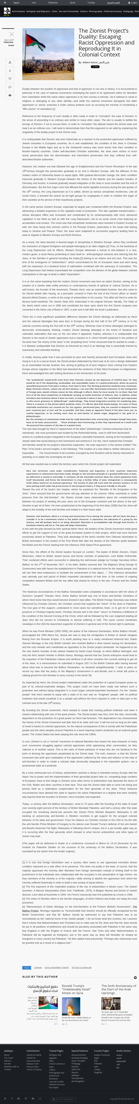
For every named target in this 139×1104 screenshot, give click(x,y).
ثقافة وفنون (121, 1061)
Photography (95, 11)
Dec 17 (104, 1024)
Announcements (79, 1055)
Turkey (91, 2)
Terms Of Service (34, 1069)
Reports (75, 1072)
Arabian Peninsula (102, 1055)
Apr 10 (64, 1024)
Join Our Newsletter (63, 1099)
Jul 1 (56, 1024)
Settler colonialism (81, 967)
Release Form (33, 1063)
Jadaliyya (7, 11)
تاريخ (118, 1064)
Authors (7, 1060)
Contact (7, 1069)
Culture (84, 11)
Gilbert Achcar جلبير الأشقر (96, 62)
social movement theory (57, 967)
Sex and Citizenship (69, 11)
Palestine (53, 2)
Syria (72, 2)
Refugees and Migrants (38, 11)
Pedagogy (128, 11)
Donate (7, 1063)
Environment (18, 11)
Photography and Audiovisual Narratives (56, 1075)
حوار (117, 1067)
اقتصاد (118, 1058)
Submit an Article (34, 1055)
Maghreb (98, 1072)
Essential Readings (80, 1058)
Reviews (75, 1066)
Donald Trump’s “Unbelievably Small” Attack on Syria (76, 989)
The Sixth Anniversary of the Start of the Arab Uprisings (118, 989)
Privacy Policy (33, 1066)
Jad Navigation (78, 1081)
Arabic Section (123, 1050)
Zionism (38, 967)
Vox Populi (53, 1087)
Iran (34, 2)
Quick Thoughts (78, 1060)
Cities (54, 11)
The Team (8, 1058)
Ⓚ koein (130, 1099)
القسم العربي (113, 2)
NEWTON (76, 1069)
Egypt (16, 2)
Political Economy (113, 11)
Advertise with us (11, 1066)
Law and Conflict (56, 1081)
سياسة (119, 1055)
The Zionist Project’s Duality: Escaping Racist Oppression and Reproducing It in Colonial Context (107, 42)
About (6, 1055)
